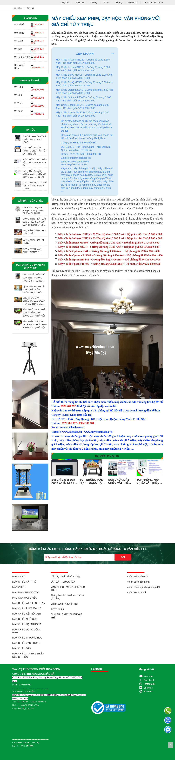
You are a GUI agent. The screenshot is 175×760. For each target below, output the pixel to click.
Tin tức (106, 2)
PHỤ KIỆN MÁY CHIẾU (24, 597)
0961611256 (37, 97)
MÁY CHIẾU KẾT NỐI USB (26, 613)
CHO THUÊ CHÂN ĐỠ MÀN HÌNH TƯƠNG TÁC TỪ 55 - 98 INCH (34, 277)
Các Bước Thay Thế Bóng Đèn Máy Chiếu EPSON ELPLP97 (33, 210)
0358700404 (37, 89)
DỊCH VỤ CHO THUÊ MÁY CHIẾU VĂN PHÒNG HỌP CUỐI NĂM (33, 289)
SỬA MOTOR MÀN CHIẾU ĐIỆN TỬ (32, 250)
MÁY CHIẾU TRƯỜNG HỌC (27, 637)
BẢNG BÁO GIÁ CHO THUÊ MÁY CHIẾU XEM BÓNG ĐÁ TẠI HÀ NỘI (35, 324)
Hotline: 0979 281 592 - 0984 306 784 (81, 154)
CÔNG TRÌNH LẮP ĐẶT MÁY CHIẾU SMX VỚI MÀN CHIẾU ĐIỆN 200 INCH (34, 221)
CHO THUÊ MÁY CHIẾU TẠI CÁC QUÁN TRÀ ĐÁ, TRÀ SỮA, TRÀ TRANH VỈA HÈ (34, 301)
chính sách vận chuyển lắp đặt (143, 587)
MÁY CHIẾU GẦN (21, 648)
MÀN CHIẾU (18, 587)
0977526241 (37, 113)
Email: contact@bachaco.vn (76, 157)
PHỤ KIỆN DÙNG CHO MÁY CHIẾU (34, 232)
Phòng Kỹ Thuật (30, 80)
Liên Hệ (93, 2)
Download (132, 2)
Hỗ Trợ (119, 2)
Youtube (148, 676)
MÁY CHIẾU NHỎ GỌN (24, 619)
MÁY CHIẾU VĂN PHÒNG (26, 643)
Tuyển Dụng (57, 609)
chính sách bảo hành (138, 581)
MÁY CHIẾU (18, 576)
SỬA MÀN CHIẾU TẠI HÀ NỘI (33, 241)
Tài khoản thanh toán (153, 2)
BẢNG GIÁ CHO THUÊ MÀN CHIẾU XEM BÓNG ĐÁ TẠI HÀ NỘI (34, 312)
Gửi (123, 557)
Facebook (149, 680)
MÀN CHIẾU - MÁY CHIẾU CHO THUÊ (30, 267)
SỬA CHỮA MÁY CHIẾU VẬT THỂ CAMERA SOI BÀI (35, 162)
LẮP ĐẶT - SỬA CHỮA (30, 200)
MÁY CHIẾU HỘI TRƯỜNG (26, 624)
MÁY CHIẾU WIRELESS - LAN (28, 603)
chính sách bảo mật (137, 576)
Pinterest (148, 691)
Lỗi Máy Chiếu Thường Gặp (65, 576)
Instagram (149, 684)
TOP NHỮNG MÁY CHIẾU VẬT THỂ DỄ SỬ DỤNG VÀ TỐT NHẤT (34, 173)
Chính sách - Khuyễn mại (64, 603)
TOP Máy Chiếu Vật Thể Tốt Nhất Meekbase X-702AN (34, 185)
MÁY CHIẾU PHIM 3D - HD (26, 608)
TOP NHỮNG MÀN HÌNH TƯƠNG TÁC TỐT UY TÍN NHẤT (35, 150)
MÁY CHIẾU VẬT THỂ (24, 581)
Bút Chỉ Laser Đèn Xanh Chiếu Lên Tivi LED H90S (34, 139)
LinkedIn (148, 687)
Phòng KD (30, 18)
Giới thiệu (79, 2)
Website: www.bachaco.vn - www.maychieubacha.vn (75, 163)
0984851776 (37, 67)
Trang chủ (64, 2)
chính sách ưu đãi (136, 592)
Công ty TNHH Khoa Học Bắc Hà (78, 142)
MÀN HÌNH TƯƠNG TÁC (25, 592)
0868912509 (37, 105)
